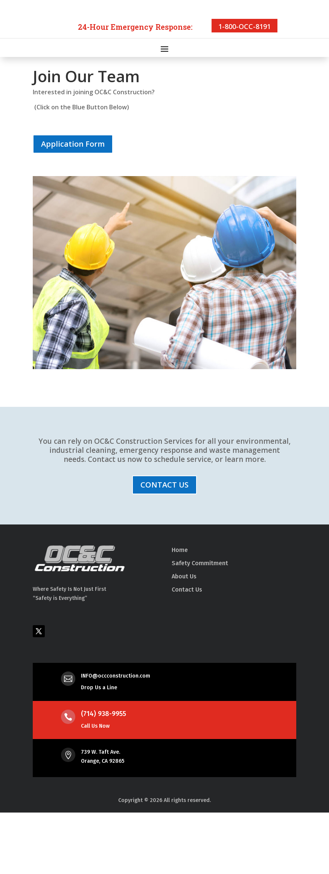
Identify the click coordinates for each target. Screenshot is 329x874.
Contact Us (187, 651)
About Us (184, 637)
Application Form (73, 205)
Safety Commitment (200, 624)
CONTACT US (164, 546)
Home (180, 611)
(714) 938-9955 (103, 775)
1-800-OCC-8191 (244, 87)
